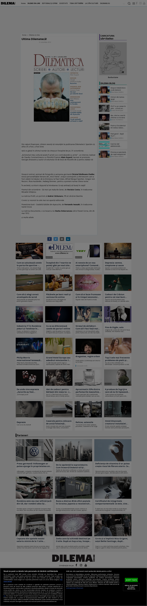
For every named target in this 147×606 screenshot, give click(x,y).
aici (5, 596)
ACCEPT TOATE (131, 580)
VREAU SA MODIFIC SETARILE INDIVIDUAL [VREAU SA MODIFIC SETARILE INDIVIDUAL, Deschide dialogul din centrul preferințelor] (131, 587)
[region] (73, 587)
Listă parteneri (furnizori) (74, 588)
